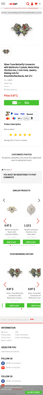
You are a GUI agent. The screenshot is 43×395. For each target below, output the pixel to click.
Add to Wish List (10, 90)
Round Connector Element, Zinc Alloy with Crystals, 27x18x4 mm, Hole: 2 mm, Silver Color (31, 232)
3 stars (20, 134)
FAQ (16, 332)
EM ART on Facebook (11, 363)
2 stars (15, 134)
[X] (2, 387)
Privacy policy (6, 335)
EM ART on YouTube (10, 368)
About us (4, 332)
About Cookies (6, 340)
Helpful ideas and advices (10, 351)
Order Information (21, 335)
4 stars (25, 134)
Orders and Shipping (22, 337)
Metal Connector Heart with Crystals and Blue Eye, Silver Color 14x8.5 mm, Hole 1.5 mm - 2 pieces (12, 232)
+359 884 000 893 (32, 8)
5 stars (29, 134)
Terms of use (6, 337)
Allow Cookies (33, 392)
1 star (11, 134)
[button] (8, 245)
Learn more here (17, 389)
